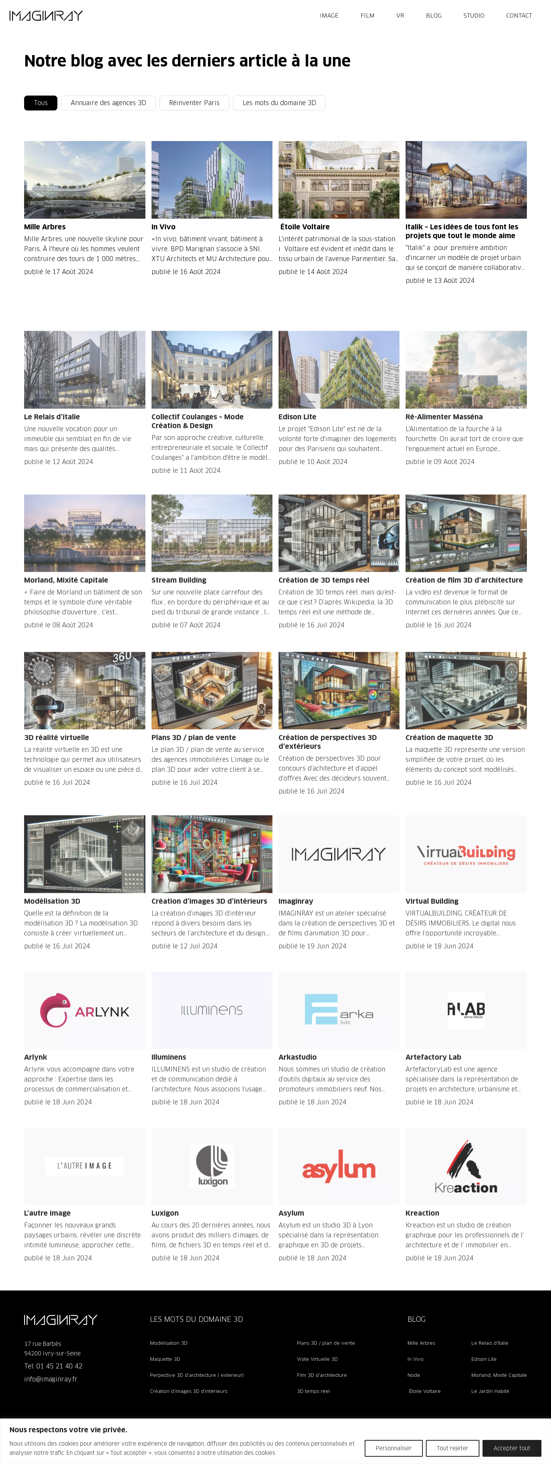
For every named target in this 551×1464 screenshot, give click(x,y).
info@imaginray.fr (51, 1379)
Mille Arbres (421, 1343)
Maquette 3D (165, 1359)
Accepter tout (512, 1448)
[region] (275, 1441)
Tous (41, 103)
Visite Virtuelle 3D (317, 1359)
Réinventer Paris (194, 103)
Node (414, 1375)
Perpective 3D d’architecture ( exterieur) (197, 1375)
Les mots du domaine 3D (279, 103)
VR (400, 15)
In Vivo (416, 1359)
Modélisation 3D (168, 1343)
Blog (434, 15)
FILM (367, 15)
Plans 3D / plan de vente (326, 1343)
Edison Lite (484, 1359)
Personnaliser (394, 1448)
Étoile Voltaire (424, 1391)
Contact (519, 15)
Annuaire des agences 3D (108, 103)
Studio (473, 15)
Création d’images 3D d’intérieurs (188, 1391)
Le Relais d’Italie (490, 1343)
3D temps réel (313, 1391)
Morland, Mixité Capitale (499, 1375)
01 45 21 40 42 (59, 1366)
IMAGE (329, 15)
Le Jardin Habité (490, 1391)
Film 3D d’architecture (322, 1375)
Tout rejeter (452, 1448)
